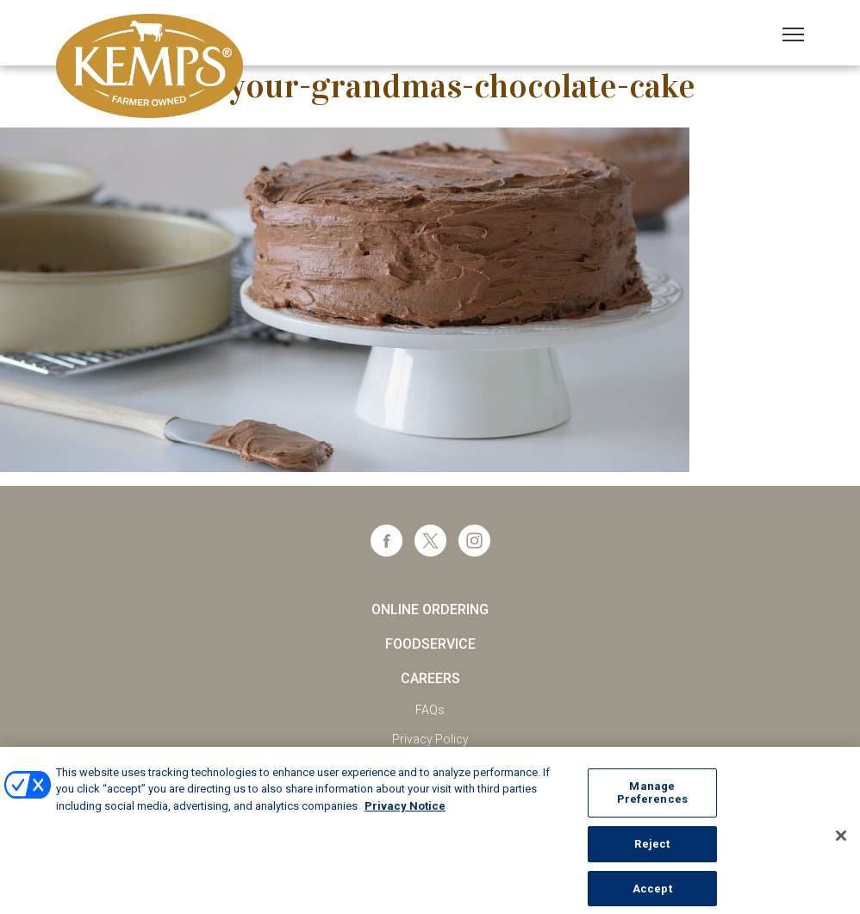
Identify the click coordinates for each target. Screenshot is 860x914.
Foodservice (430, 644)
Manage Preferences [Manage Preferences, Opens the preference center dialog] (652, 797)
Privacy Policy (430, 739)
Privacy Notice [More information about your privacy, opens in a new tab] (405, 810)
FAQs (430, 710)
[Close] (841, 840)
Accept (652, 892)
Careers (430, 678)
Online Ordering (430, 609)
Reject (652, 848)
